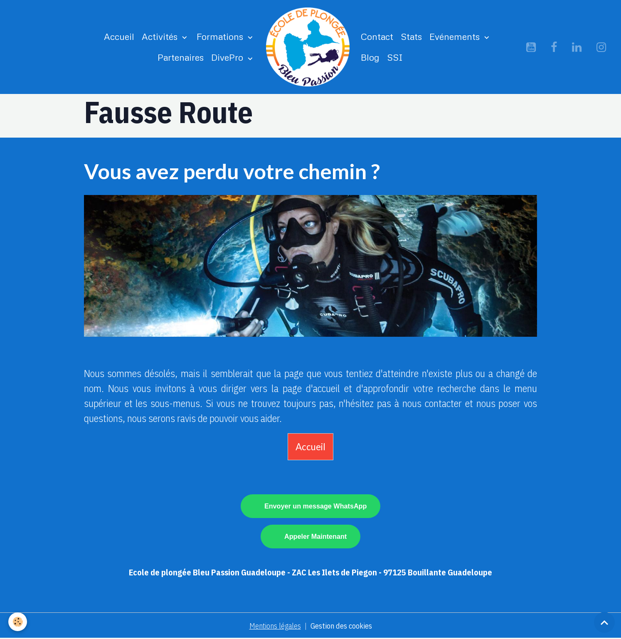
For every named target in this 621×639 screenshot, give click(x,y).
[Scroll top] (604, 622)
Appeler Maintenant (315, 536)
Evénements (455, 36)
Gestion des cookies (341, 626)
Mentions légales (275, 626)
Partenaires (181, 57)
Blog (370, 57)
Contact (377, 36)
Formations (221, 36)
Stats (411, 36)
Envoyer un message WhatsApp (315, 506)
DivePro (228, 57)
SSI (395, 57)
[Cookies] (17, 621)
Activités (161, 36)
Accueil (119, 36)
